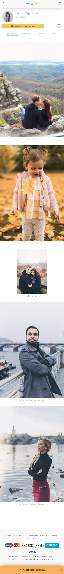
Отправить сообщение (23, 26)
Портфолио (12, 33)
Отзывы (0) (26, 33)
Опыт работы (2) (41, 33)
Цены (54, 33)
